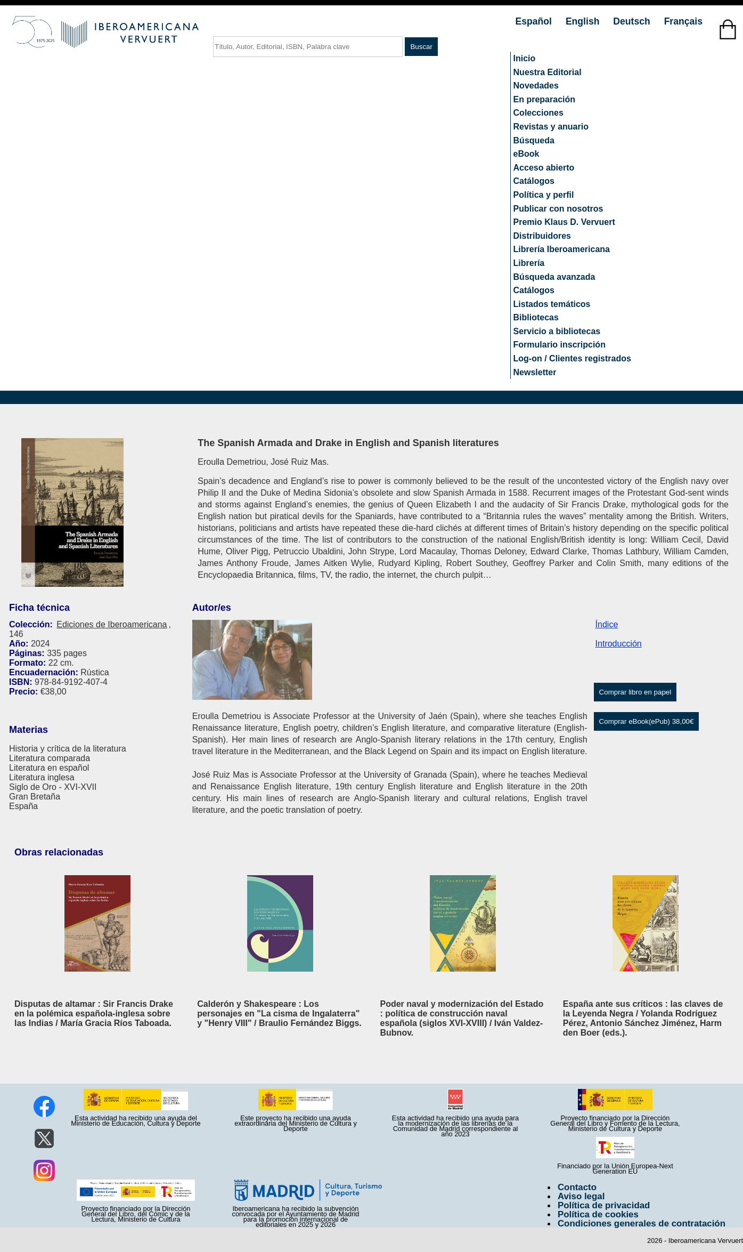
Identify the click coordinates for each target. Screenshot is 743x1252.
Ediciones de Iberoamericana (111, 624)
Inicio (524, 58)
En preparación (544, 99)
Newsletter (535, 372)
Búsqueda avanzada (554, 276)
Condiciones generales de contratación (641, 1223)
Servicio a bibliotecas (557, 331)
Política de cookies (598, 1214)
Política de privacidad (604, 1205)
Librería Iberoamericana (561, 249)
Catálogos (533, 180)
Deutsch (632, 21)
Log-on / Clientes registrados (572, 358)
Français (683, 21)
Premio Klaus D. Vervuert (564, 222)
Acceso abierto (544, 167)
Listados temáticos (552, 304)
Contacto (577, 1187)
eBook (526, 153)
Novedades (536, 85)
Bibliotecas (536, 317)
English (584, 21)
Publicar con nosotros (558, 208)
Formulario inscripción (559, 344)
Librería (529, 263)
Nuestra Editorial (547, 72)
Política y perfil (543, 194)
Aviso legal (581, 1196)
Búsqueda (533, 140)
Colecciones (538, 112)
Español (535, 21)
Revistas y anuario (551, 126)
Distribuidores (542, 235)
